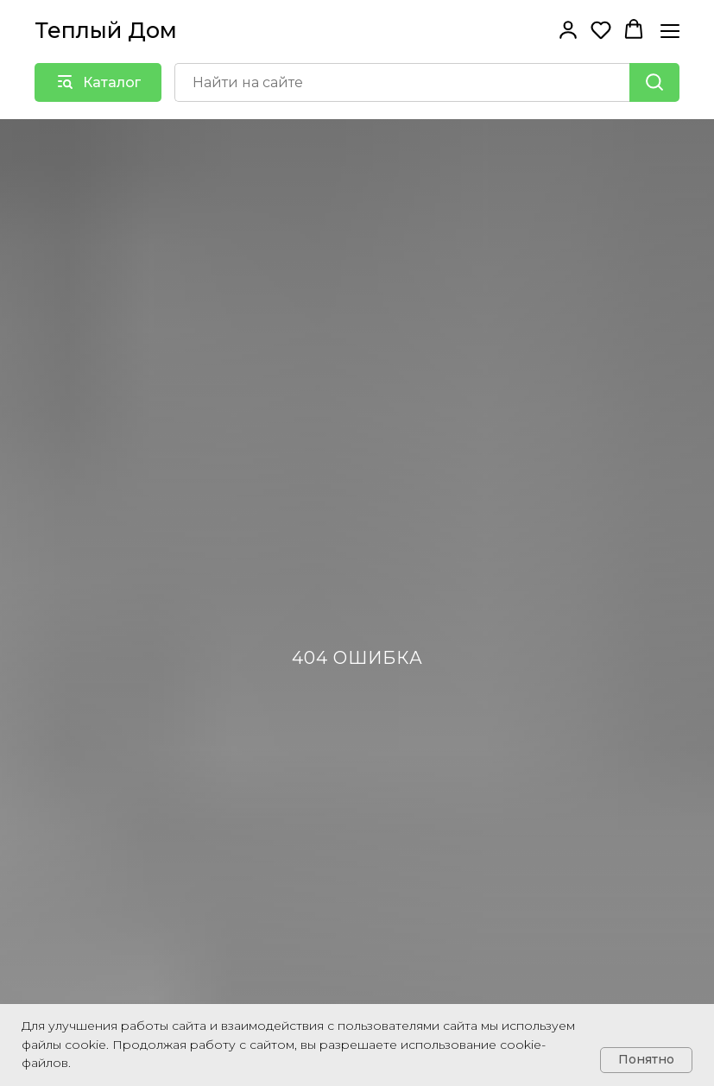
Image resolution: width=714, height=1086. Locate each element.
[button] (568, 29)
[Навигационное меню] (669, 30)
